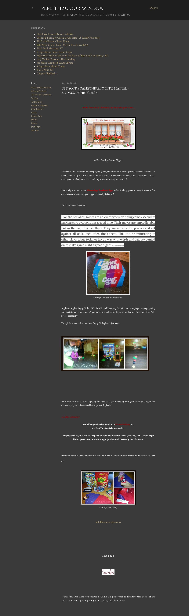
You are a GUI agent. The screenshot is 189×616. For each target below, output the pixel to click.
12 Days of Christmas (41, 94)
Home (44, 15)
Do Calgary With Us (97, 15)
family (34, 112)
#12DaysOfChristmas (41, 87)
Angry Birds (36, 102)
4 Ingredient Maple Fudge (51, 66)
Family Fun (36, 116)
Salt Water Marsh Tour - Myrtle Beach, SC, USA (62, 45)
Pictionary (36, 127)
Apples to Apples (39, 105)
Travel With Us (75, 15)
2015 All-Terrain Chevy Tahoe (53, 41)
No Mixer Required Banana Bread (55, 62)
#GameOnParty (39, 91)
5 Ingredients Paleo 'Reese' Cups (54, 52)
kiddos (34, 119)
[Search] (153, 8)
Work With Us (57, 15)
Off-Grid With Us (120, 15)
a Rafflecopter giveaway (108, 522)
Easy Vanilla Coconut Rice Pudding (56, 59)
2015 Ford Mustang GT (50, 48)
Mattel (34, 123)
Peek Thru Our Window (72, 8)
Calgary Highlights (47, 73)
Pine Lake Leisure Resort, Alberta (55, 34)
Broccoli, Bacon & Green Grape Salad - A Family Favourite (68, 37)
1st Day (34, 98)
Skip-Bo (35, 130)
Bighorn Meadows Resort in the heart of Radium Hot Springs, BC (72, 55)
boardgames (37, 109)
